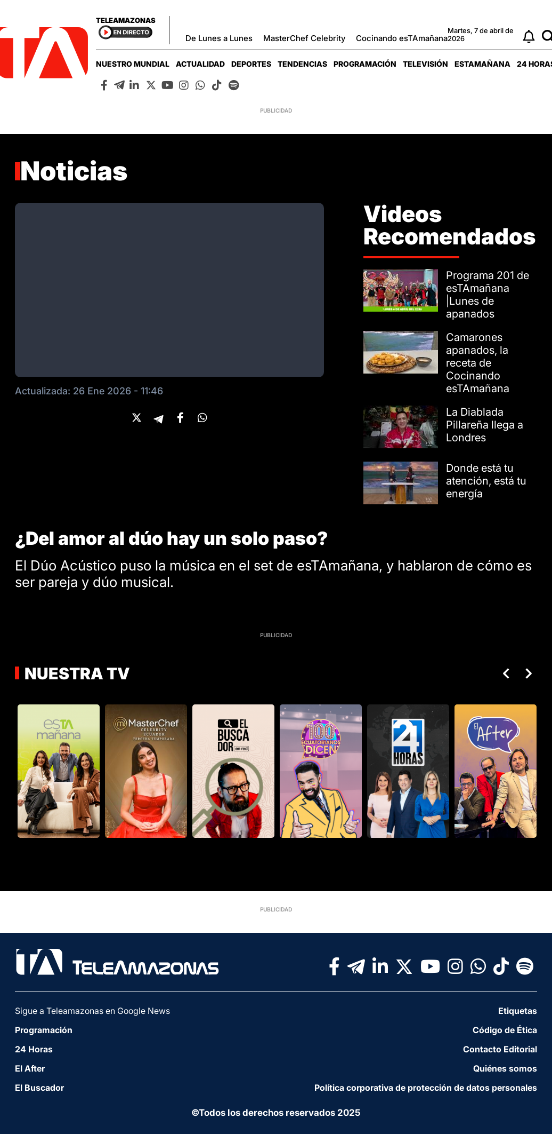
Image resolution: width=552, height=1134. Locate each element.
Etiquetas (517, 1010)
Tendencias (302, 63)
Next (530, 673)
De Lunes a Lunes (219, 38)
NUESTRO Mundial (132, 63)
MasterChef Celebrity (304, 38)
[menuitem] (132, 63)
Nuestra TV (75, 673)
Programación (365, 63)
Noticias (74, 171)
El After (30, 1068)
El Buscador (39, 1087)
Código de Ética (505, 1030)
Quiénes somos (505, 1068)
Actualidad (200, 63)
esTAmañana (482, 63)
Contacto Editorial (500, 1049)
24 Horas (34, 1049)
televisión (425, 63)
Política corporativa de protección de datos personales (425, 1087)
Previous (504, 673)
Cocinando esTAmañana (402, 38)
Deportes (251, 63)
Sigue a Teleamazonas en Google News (92, 1010)
